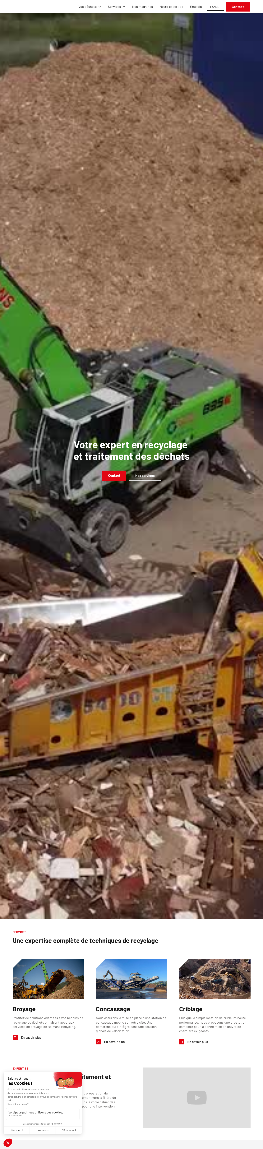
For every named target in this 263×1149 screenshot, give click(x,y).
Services (114, 6)
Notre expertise (171, 6)
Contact (238, 7)
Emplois (196, 6)
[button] (89, 6)
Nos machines (142, 6)
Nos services (145, 476)
